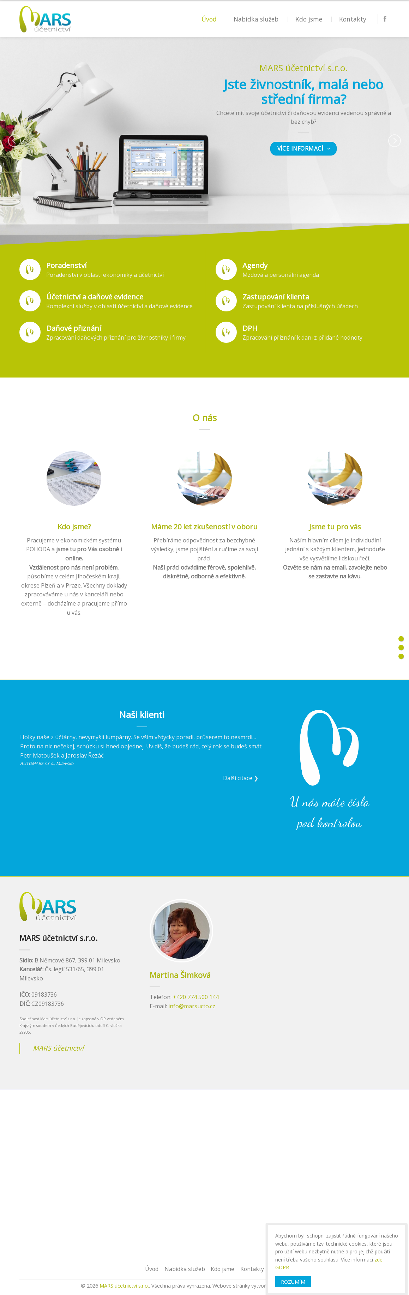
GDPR (282, 1267)
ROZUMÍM (293, 1281)
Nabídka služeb (256, 19)
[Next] (394, 141)
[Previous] (14, 141)
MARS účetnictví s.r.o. (124, 1285)
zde (378, 1259)
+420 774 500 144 (196, 997)
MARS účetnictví (58, 1048)
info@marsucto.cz (191, 1006)
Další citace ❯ (240, 778)
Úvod (209, 19)
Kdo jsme (308, 19)
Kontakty (352, 19)
